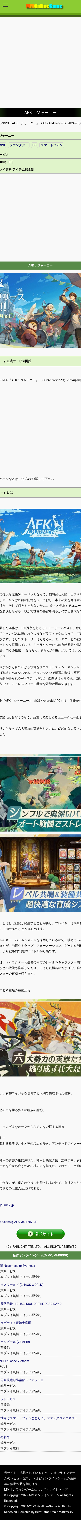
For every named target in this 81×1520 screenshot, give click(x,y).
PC (34, 145)
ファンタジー (18, 145)
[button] (40, 1234)
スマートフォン (51, 145)
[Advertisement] (40, 59)
